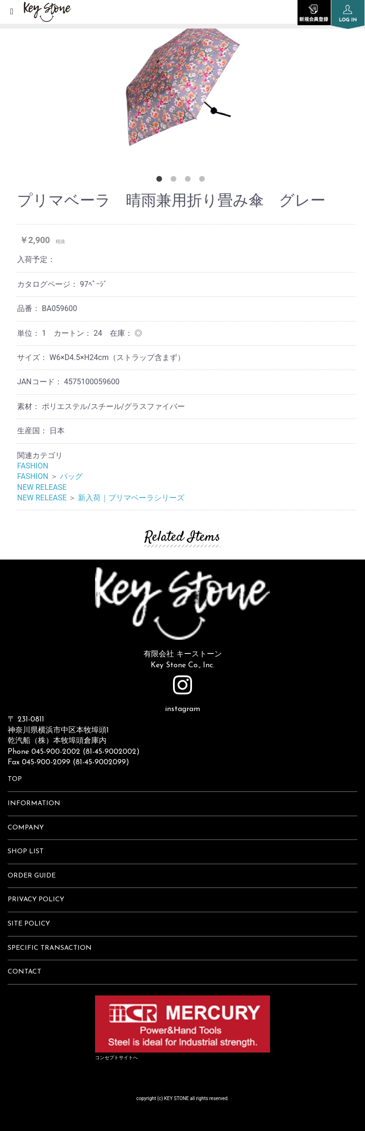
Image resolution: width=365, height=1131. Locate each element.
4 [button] (204, 180)
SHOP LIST (26, 851)
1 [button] (161, 180)
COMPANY (26, 827)
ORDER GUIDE (32, 875)
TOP (15, 779)
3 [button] (189, 180)
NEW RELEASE (42, 487)
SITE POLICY (29, 923)
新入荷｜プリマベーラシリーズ (131, 497)
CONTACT (24, 971)
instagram (182, 694)
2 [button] (175, 180)
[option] (182, 81)
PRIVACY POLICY (36, 899)
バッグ (71, 476)
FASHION (32, 465)
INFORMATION (34, 803)
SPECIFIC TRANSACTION (50, 948)
